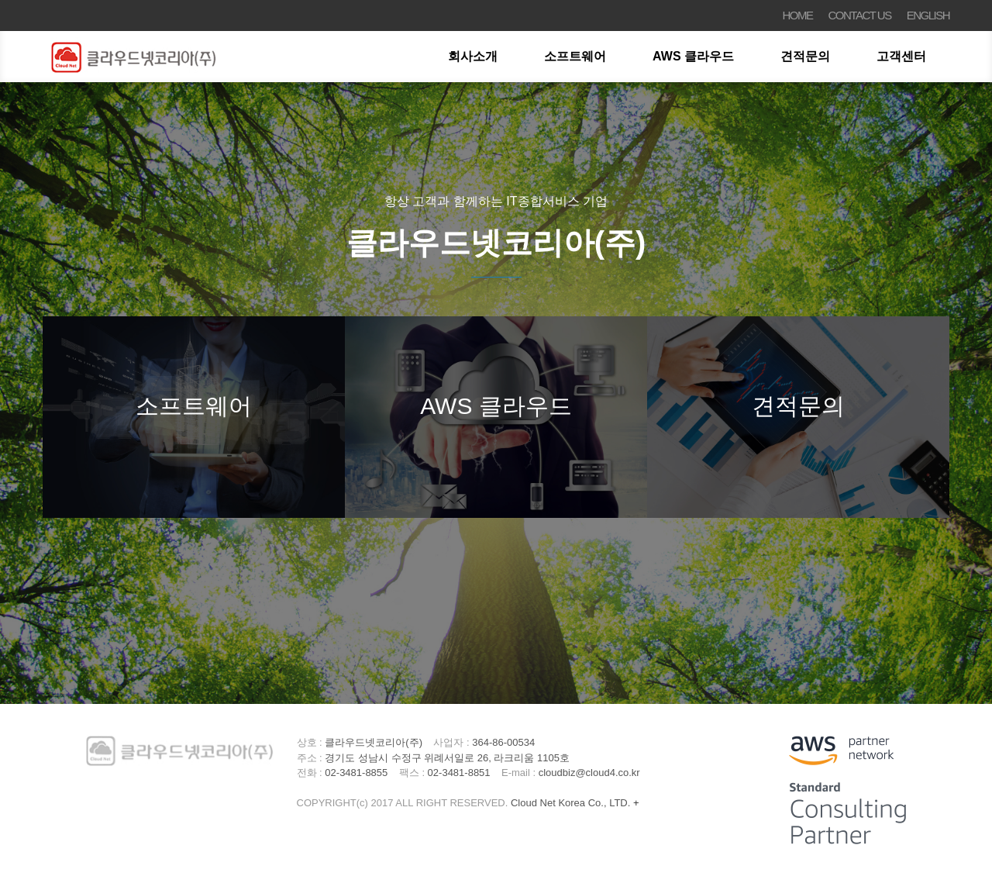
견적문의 (805, 56)
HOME (798, 15)
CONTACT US (859, 15)
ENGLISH (928, 15)
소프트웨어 (575, 56)
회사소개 (473, 56)
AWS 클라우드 (693, 56)
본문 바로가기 (0, 0)
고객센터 (901, 56)
